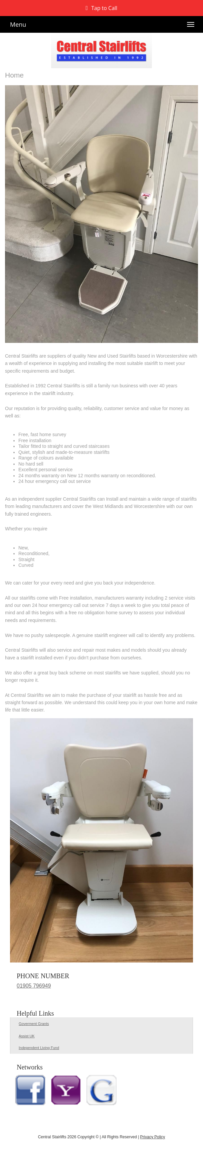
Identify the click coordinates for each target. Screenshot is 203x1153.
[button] (101, 8)
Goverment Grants (34, 1024)
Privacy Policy (152, 1137)
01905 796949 (34, 986)
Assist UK (27, 1036)
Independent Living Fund (39, 1048)
